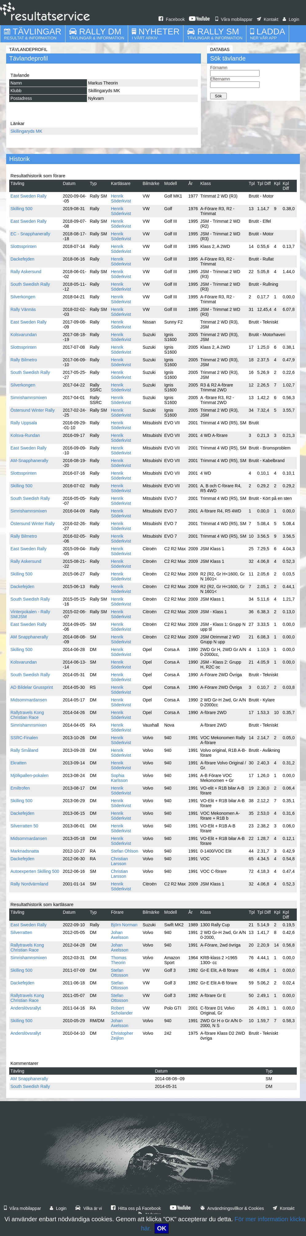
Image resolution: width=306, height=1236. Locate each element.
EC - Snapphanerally (30, 233)
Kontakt (267, 19)
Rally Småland (24, 750)
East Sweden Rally (28, 196)
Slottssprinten (23, 246)
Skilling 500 (21, 208)
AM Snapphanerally (29, 636)
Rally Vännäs (23, 309)
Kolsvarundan (23, 334)
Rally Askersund (25, 271)
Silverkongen (22, 296)
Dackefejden (22, 259)
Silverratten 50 (24, 825)
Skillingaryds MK (26, 131)
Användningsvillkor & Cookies (232, 1208)
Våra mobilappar (234, 19)
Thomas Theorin (119, 960)
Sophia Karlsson (119, 778)
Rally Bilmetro (23, 359)
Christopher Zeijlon (122, 1036)
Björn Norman (124, 924)
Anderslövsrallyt (25, 1008)
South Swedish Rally (30, 284)
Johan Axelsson (119, 935)
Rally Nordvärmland (29, 883)
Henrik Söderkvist (121, 198)
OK (161, 1228)
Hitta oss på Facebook (136, 1208)
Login (291, 19)
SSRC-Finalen (24, 737)
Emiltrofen (20, 788)
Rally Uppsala (23, 422)
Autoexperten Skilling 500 (34, 871)
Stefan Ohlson (124, 851)
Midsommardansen (28, 699)
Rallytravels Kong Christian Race (27, 715)
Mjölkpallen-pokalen (29, 775)
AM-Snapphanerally (29, 460)
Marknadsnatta (24, 851)
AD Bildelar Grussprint (31, 687)
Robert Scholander (122, 1010)
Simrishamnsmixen (28, 397)
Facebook (172, 19)
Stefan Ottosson (119, 973)
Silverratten (21, 932)
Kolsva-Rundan (25, 435)
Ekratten (18, 762)
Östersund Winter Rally (32, 410)
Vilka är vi (88, 1208)
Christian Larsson (119, 861)
